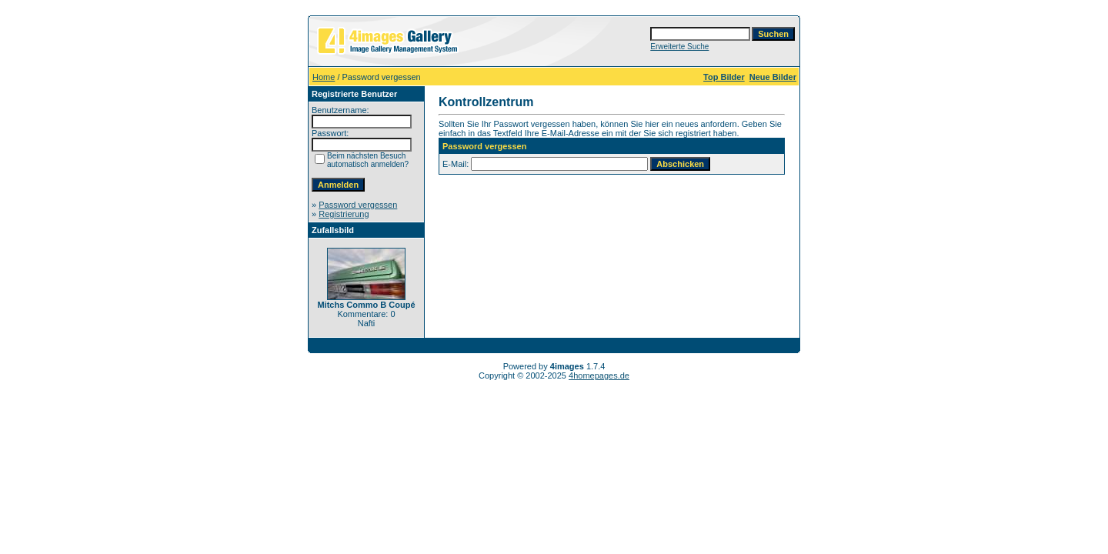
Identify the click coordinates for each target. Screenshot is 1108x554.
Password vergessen (358, 204)
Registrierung (344, 214)
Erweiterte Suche (679, 46)
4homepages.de (599, 375)
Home (323, 77)
